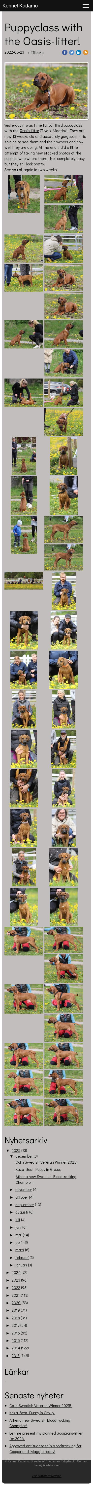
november (23, 1189)
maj (18, 1234)
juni (18, 1227)
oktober (21, 1197)
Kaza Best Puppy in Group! (38, 1169)
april (19, 1242)
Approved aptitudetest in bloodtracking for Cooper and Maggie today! (45, 1448)
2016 (16, 1332)
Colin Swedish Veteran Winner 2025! (47, 1162)
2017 (15, 1325)
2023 (16, 1280)
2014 (16, 1347)
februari (22, 1257)
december (24, 1156)
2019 (16, 1310)
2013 (16, 1355)
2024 (16, 1272)
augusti (21, 1212)
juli (17, 1219)
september (24, 1204)
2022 (16, 1287)
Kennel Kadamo (20, 5)
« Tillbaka (36, 52)
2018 (16, 1317)
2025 (16, 1150)
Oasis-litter (29, 130)
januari (21, 1264)
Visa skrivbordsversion (47, 1476)
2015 (16, 1340)
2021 (16, 1295)
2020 (16, 1302)
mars (19, 1249)
